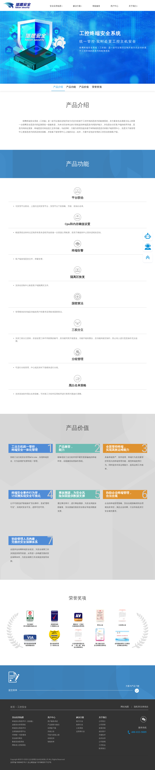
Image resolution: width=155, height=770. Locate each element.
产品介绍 (58, 87)
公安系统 (79, 728)
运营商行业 (80, 731)
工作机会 (102, 745)
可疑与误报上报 (53, 735)
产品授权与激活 (53, 725)
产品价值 (84, 87)
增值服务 (96, 6)
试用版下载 (52, 728)
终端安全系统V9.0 (19, 728)
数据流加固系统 (18, 742)
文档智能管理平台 (19, 731)
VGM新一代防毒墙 (19, 735)
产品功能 (71, 87)
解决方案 (77, 6)
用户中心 (114, 6)
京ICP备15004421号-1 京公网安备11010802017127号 (30, 762)
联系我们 (102, 748)
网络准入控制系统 (19, 745)
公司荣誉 (102, 725)
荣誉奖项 (97, 87)
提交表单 (73, 691)
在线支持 (51, 738)
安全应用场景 (56, 6)
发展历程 (102, 728)
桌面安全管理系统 (19, 725)
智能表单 (51, 742)
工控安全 (22, 707)
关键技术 (102, 735)
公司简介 (102, 721)
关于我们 (133, 6)
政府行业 (79, 725)
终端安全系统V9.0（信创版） (23, 721)
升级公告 (51, 731)
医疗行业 (79, 721)
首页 (13, 707)
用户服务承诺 (53, 721)
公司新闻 (102, 742)
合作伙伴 (102, 738)
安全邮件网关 (17, 738)
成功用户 (102, 731)
